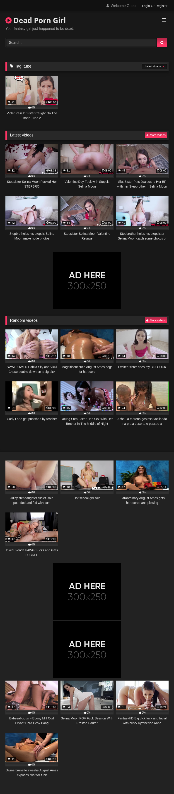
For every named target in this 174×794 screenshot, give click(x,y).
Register (161, 6)
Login (146, 6)
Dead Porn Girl (35, 20)
